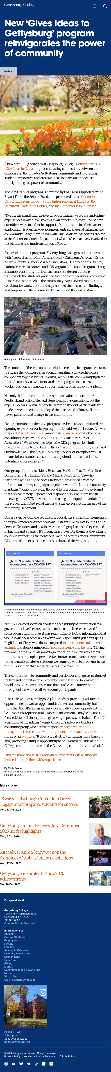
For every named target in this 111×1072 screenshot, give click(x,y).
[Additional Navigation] (94, 6)
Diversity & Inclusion (17, 953)
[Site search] (105, 6)
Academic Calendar (16, 950)
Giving (8, 963)
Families (9, 947)
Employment (12, 957)
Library (8, 966)
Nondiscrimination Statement (39, 1056)
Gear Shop (10, 960)
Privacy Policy (12, 1056)
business (68, 433)
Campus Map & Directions (20, 923)
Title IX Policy (67, 1056)
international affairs (80, 643)
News (8, 71)
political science (62, 647)
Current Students (14, 937)
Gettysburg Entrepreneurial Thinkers (62, 201)
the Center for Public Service (75, 206)
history (86, 647)
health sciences (31, 433)
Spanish (10, 647)
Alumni (8, 934)
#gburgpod (11, 1035)
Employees (11, 940)
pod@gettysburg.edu (17, 1042)
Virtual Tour (11, 976)
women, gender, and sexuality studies (69, 732)
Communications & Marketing (22, 970)
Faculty (8, 943)
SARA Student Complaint (19, 979)
